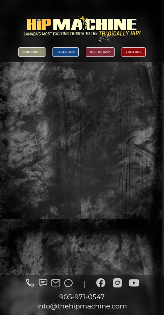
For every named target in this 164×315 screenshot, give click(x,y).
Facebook (65, 52)
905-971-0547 (82, 297)
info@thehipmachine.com (82, 306)
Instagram (100, 52)
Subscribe (32, 52)
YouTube (134, 52)
